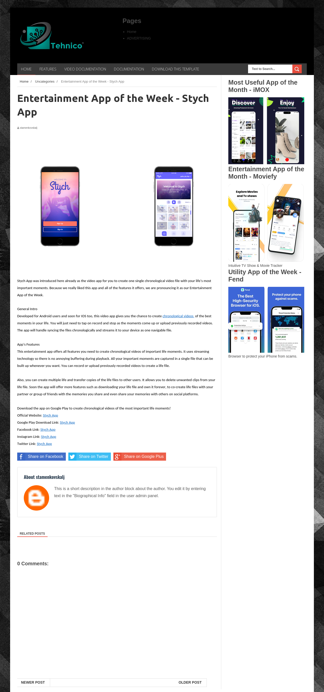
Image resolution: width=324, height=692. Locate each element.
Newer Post (33, 682)
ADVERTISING (139, 38)
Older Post (189, 682)
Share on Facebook (40, 457)
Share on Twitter (88, 457)
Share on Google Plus (138, 457)
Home (131, 32)
